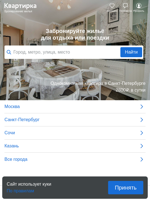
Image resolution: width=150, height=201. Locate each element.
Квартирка (23, 8)
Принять (126, 188)
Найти (131, 52)
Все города (75, 159)
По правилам (20, 189)
